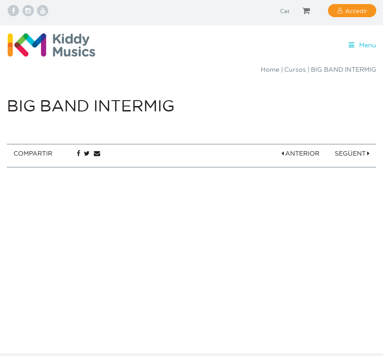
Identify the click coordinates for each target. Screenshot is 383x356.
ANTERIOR (300, 153)
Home (270, 69)
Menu (361, 45)
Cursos (295, 69)
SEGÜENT (352, 153)
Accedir (356, 10)
